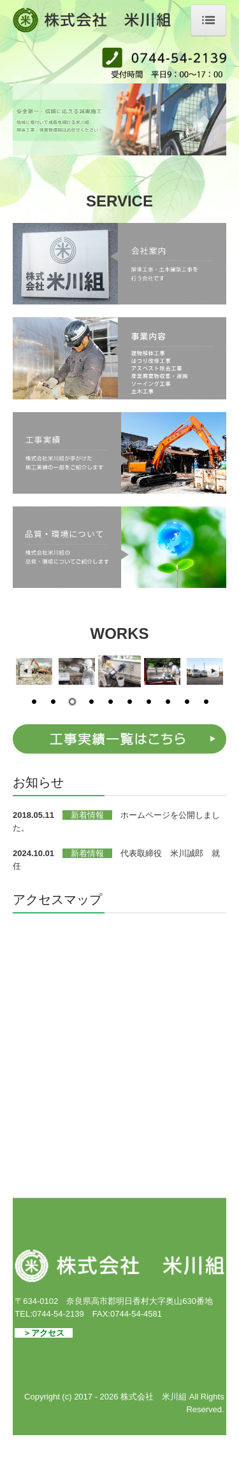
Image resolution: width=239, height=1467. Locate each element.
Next (213, 671)
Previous (25, 671)
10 (205, 702)
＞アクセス (44, 1333)
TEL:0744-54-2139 (49, 1314)
